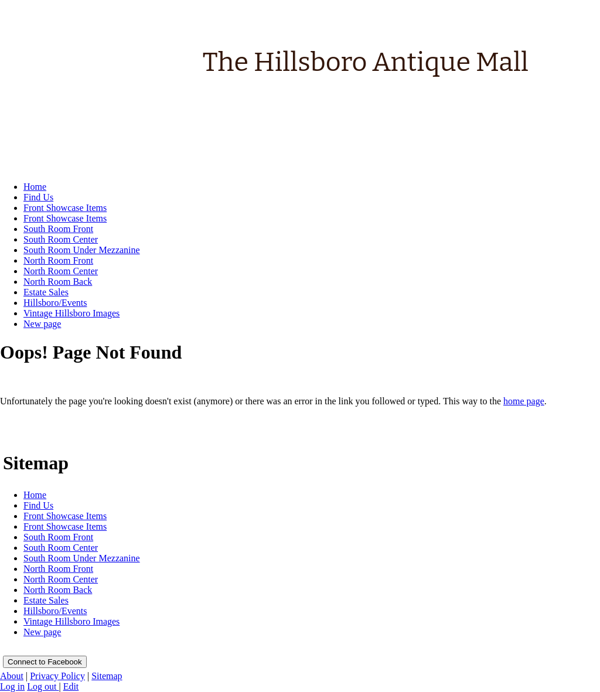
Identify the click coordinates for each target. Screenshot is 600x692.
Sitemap (106, 676)
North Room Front (58, 569)
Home (34, 495)
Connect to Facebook (45, 661)
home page (523, 401)
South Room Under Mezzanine (81, 558)
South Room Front (58, 537)
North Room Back (57, 590)
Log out (43, 686)
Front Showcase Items (65, 516)
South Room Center (60, 548)
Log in (12, 686)
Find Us (38, 505)
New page (42, 632)
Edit (71, 686)
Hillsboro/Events (55, 611)
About (11, 676)
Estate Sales (46, 600)
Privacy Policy (57, 676)
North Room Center (60, 579)
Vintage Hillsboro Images (71, 621)
